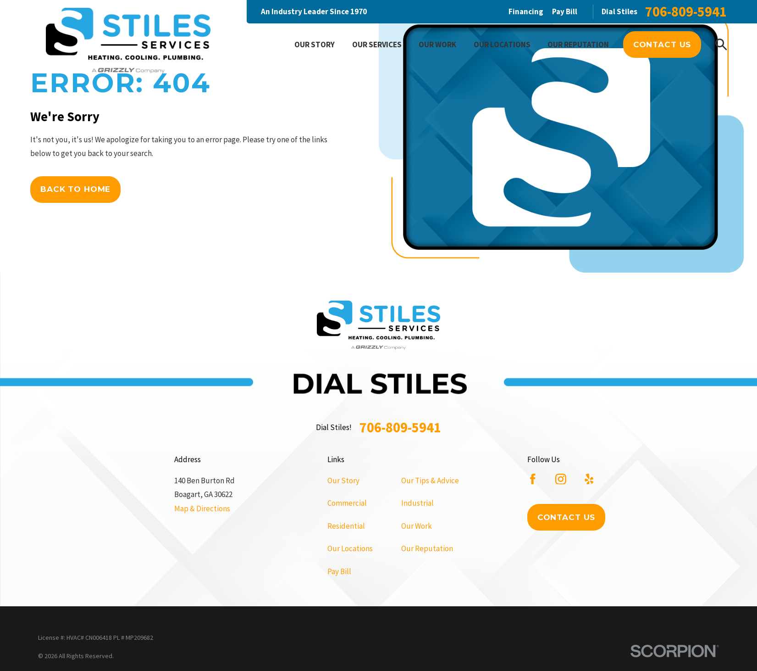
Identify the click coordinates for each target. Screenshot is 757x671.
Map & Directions (202, 508)
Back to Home (75, 189)
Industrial (417, 503)
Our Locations (350, 548)
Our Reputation (427, 548)
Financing (525, 11)
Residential (346, 526)
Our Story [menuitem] (314, 44)
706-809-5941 (686, 11)
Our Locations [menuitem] (502, 44)
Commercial (347, 503)
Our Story (343, 480)
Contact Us (662, 44)
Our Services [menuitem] (377, 44)
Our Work (416, 526)
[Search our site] (721, 44)
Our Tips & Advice (430, 480)
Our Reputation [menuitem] (578, 44)
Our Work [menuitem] (437, 44)
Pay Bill (564, 11)
